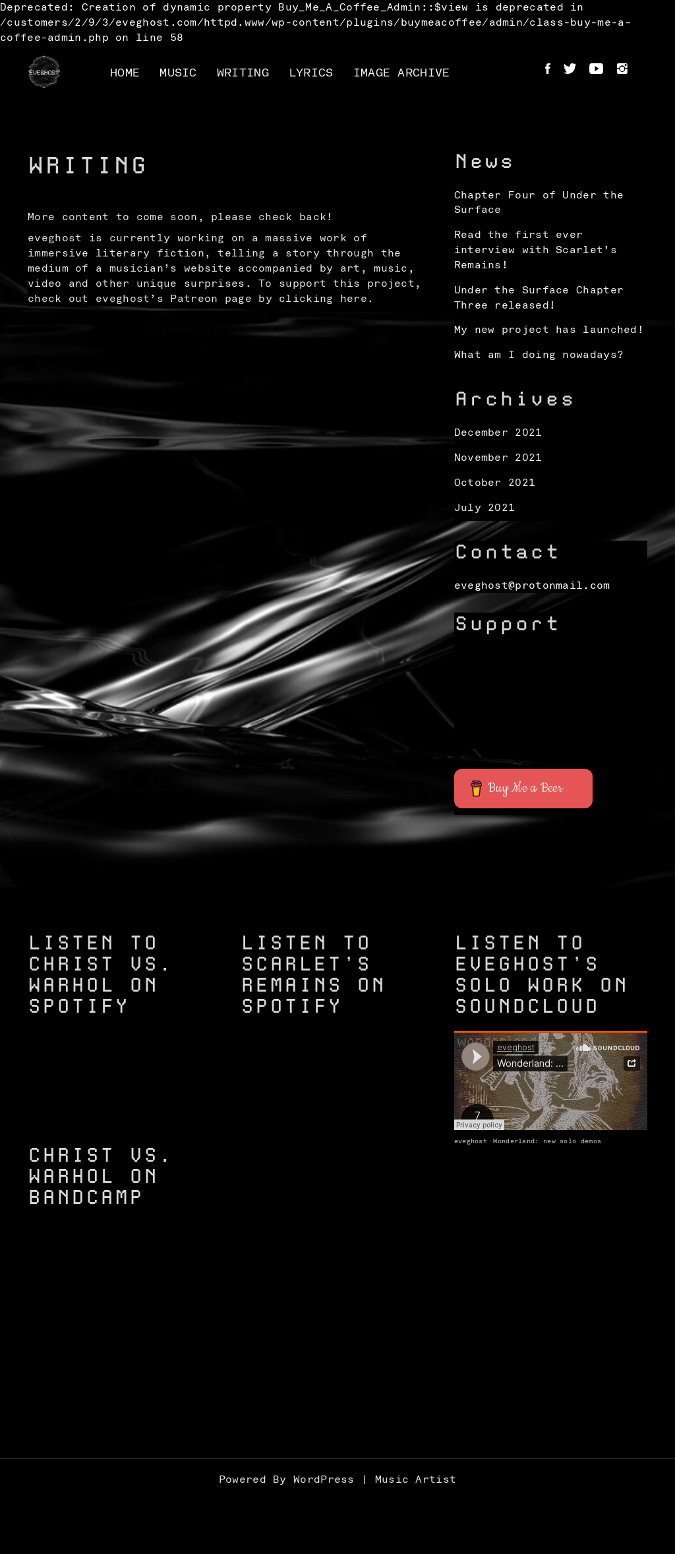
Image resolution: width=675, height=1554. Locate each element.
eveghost (470, 1141)
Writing (243, 73)
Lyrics (311, 73)
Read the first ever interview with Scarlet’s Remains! (535, 249)
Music (178, 73)
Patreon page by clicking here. (272, 298)
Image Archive (401, 73)
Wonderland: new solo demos (547, 1141)
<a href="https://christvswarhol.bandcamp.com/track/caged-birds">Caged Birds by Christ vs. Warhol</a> (124, 1356)
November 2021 (498, 457)
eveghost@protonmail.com (532, 585)
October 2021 (495, 482)
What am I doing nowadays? (539, 354)
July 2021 (484, 507)
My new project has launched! (549, 329)
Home (125, 73)
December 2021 (498, 432)
